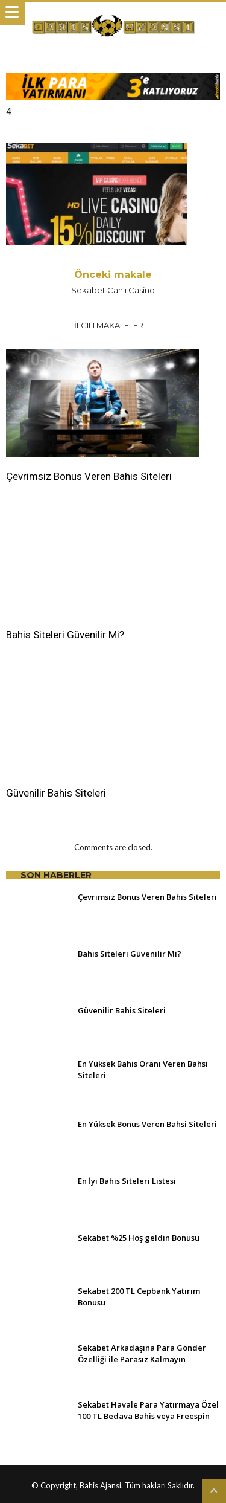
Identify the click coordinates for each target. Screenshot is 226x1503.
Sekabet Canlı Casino (113, 282)
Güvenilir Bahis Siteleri (56, 793)
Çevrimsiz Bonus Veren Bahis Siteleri (89, 476)
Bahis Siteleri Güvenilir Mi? (65, 635)
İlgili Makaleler (108, 325)
